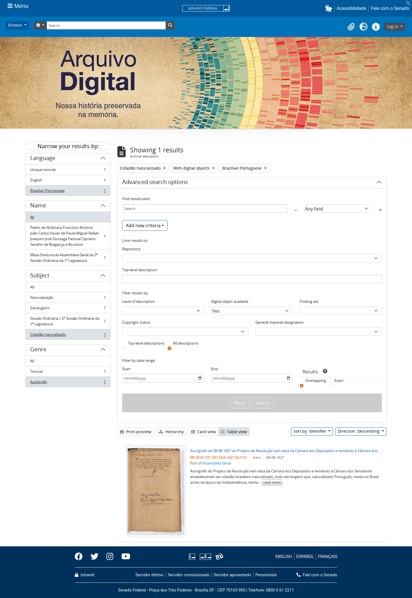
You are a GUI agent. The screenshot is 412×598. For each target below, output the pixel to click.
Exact (338, 380)
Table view (234, 431)
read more (272, 482)
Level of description (138, 301)
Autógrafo (68, 383)
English (68, 181)
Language (42, 159)
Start (126, 368)
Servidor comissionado (188, 575)
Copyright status (136, 322)
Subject (39, 276)
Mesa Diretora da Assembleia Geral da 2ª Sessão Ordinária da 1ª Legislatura (68, 257)
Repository (131, 248)
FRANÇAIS (327, 556)
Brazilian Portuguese (68, 192)
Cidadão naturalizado (68, 335)
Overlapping (315, 380)
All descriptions (185, 343)
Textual (68, 373)
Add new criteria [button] (143, 225)
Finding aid (309, 301)
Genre (38, 350)
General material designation (279, 322)
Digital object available (229, 301)
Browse (15, 25)
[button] (329, 8)
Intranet (85, 575)
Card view (203, 431)
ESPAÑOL (305, 556)
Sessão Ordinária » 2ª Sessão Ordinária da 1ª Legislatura (68, 321)
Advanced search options (155, 183)
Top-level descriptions (146, 343)
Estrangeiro (68, 309)
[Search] (106, 25)
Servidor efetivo (149, 575)
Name (38, 206)
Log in (393, 26)
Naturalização (68, 299)
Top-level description (139, 269)
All (32, 217)
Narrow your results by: (68, 146)
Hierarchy (171, 431)
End (214, 368)
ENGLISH (283, 556)
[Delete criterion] (380, 210)
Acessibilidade (351, 8)
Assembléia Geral (216, 463)
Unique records (68, 171)
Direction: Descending (359, 431)
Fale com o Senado (390, 8)
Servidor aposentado (232, 575)
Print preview (135, 431)
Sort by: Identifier (310, 431)
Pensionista (266, 575)
